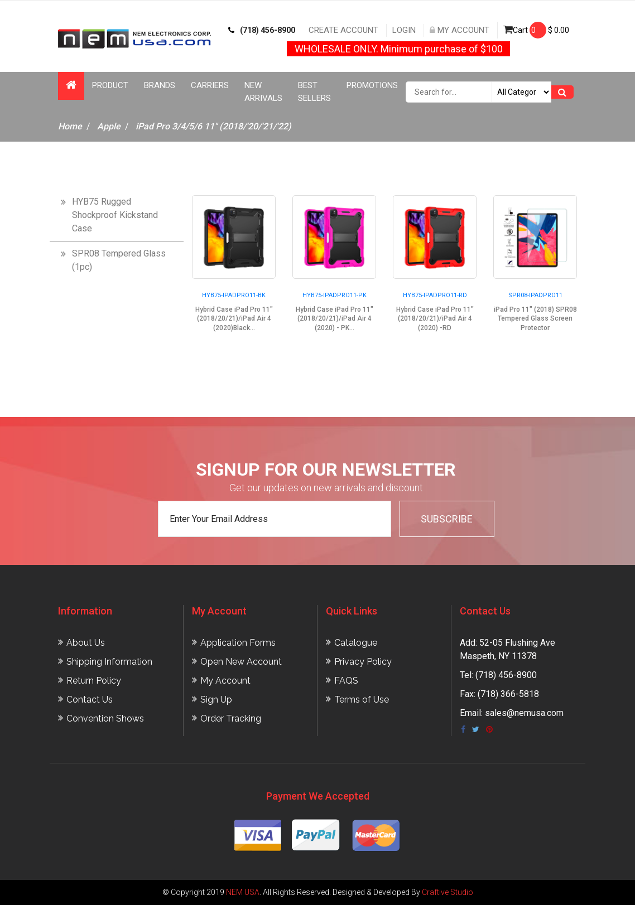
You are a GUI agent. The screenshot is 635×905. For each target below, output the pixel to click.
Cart (536, 30)
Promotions (372, 85)
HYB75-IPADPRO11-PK (334, 295)
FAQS (346, 680)
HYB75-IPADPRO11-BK (234, 295)
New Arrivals (263, 91)
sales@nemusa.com (524, 713)
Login (404, 30)
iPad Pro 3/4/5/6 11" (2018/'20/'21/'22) (213, 126)
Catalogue (355, 642)
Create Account (343, 30)
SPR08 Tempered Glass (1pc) (119, 260)
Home (70, 126)
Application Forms (238, 642)
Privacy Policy (363, 661)
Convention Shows (105, 718)
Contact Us (89, 699)
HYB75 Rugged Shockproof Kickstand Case (115, 215)
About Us (85, 642)
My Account (459, 30)
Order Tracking (230, 718)
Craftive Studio (447, 892)
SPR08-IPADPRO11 (535, 295)
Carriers (210, 85)
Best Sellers (314, 91)
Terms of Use (361, 699)
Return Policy (93, 680)
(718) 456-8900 (261, 30)
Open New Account (241, 661)
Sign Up (216, 699)
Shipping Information (109, 661)
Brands (159, 85)
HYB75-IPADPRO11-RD (435, 295)
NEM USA (242, 892)
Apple (109, 126)
